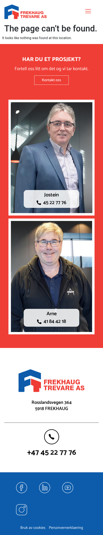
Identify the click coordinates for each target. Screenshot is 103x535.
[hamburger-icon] (87, 11)
